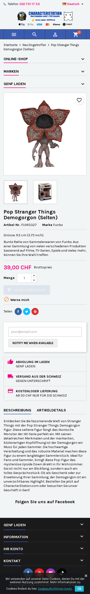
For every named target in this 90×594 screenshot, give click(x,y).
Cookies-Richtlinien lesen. (55, 588)
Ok (79, 588)
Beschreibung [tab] (17, 410)
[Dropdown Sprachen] (73, 4)
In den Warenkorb (26, 290)
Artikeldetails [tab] (51, 410)
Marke (47, 225)
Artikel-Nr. (12, 225)
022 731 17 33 (29, 4)
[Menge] (24, 278)
